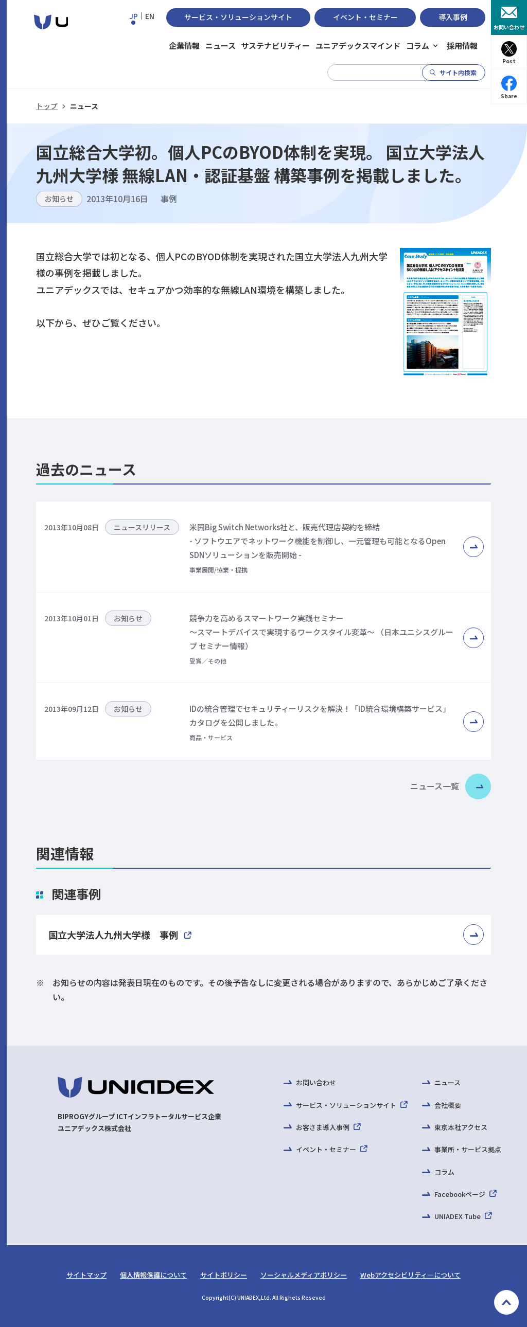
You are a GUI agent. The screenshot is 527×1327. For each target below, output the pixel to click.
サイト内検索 (458, 72)
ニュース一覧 (434, 786)
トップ (47, 106)
